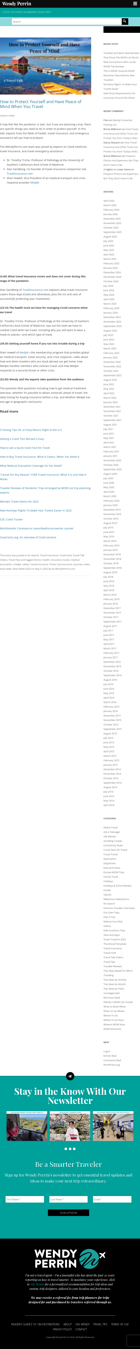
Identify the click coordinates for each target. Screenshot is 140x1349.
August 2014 (110, 787)
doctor (37, 559)
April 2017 (108, 644)
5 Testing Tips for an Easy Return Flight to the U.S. (31, 430)
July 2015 (108, 738)
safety (25, 564)
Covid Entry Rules (113, 845)
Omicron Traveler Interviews (119, 908)
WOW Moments (112, 1029)
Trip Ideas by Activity (114, 979)
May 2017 (108, 639)
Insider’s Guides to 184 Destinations (35, 1324)
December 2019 (112, 509)
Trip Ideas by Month (114, 984)
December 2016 (112, 661)
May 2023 (108, 344)
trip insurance (64, 564)
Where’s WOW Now (114, 1024)
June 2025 (108, 245)
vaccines (78, 564)
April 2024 (108, 299)
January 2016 (110, 711)
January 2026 (110, 214)
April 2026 (108, 200)
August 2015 (110, 733)
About (67, 1324)
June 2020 (108, 482)
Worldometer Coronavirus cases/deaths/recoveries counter (37, 528)
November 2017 (112, 612)
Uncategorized (111, 993)
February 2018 (111, 599)
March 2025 (109, 259)
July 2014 (108, 791)
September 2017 (112, 621)
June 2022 (108, 384)
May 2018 (108, 585)
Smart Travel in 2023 (114, 939)
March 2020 (109, 496)
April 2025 (108, 254)
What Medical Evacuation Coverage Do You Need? (31, 465)
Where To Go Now (113, 1020)
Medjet (34, 182)
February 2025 (111, 263)
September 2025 (112, 232)
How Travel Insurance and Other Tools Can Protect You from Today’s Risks (120, 133)
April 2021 (108, 442)
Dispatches (109, 863)
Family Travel (110, 876)
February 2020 (111, 500)
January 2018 (110, 603)
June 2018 (108, 581)
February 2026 (111, 209)
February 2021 (111, 451)
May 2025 (108, 250)
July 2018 (108, 576)
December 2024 (112, 272)
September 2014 (112, 782)
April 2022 (108, 393)
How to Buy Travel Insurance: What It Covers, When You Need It (39, 456)
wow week (6, 568)
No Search (33, 555)
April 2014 (108, 805)
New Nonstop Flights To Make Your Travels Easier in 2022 (36, 510)
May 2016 (108, 693)
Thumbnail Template (114, 944)
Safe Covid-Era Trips (114, 930)
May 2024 (108, 294)
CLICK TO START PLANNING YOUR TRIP (26, 12)
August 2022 (110, 379)
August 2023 (110, 330)
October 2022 (110, 371)
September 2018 (112, 567)
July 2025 (108, 241)
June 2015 (108, 742)
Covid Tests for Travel (115, 850)
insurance (56, 559)
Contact (81, 1329)
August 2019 (110, 523)
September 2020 (112, 469)
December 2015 (112, 715)
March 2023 (109, 348)
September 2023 (112, 326)
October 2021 (110, 415)
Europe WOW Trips (113, 872)
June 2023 (108, 339)
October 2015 (110, 724)
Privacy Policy (62, 1329)
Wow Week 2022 (22, 568)
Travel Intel (65, 555)
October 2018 (110, 563)
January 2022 (110, 402)
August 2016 (110, 679)
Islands (107, 894)
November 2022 (112, 366)
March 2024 (109, 303)
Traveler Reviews (112, 966)
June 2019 (108, 532)
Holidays (108, 881)
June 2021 (108, 433)
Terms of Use (120, 1324)
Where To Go (110, 1015)
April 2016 (108, 697)
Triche (52, 564)
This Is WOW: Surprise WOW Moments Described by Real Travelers (118, 75)
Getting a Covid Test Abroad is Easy (22, 439)
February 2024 (111, 308)
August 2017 (110, 626)
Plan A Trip (109, 917)
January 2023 (110, 357)
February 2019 (111, 545)
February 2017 (111, 653)
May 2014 (108, 800)
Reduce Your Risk (112, 921)
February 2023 (111, 353)
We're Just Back (111, 997)
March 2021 (109, 447)
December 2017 (112, 608)
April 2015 (108, 751)
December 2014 (112, 769)
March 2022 (109, 397)
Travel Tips (14, 559)
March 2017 (109, 648)
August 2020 (110, 473)
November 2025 (112, 223)
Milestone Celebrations (116, 899)
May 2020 (108, 487)
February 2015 (111, 760)
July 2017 (108, 630)
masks (66, 559)
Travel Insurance (49, 555)
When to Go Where (114, 1011)
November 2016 (112, 666)
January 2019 (110, 550)
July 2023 (108, 335)
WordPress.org (111, 1064)
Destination (109, 858)
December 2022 (112, 362)
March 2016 (109, 702)
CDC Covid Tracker (11, 519)
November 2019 (112, 514)
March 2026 (109, 205)
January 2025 (110, 268)
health (46, 559)
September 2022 (112, 375)
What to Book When (114, 1006)
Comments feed (112, 1060)
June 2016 (108, 688)
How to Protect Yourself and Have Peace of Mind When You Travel (40, 104)
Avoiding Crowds (112, 841)
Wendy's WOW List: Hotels (118, 1002)
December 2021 (112, 406)
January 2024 (110, 312)
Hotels (107, 890)
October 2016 (110, 670)
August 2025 (110, 236)
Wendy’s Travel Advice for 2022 (19, 501)
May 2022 (108, 388)
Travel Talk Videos (113, 957)
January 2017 (110, 657)
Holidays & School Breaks (117, 885)
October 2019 (110, 518)
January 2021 (110, 456)
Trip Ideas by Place (113, 988)
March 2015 (109, 756)
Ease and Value (111, 867)
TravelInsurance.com (20, 173)
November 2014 (112, 773)
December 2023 (112, 317)
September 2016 (112, 675)
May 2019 (108, 536)
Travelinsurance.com (35, 290)
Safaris (107, 926)
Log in (106, 1051)
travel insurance (39, 564)
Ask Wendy (109, 836)
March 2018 (109, 594)
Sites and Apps (111, 935)
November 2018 (112, 559)
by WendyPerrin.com (63, 568)
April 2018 (108, 590)
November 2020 (112, 460)
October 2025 (110, 227)
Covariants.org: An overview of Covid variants (28, 537)
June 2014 (108, 796)
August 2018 (110, 572)
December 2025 (112, 218)
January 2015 (110, 764)
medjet (17, 564)
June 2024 (108, 290)
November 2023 (112, 321)
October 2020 (110, 465)
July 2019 (108, 527)
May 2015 (108, 747)
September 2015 (112, 729)
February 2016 (111, 706)
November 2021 (112, 411)
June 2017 (108, 635)
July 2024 (108, 285)
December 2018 (112, 554)
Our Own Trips (111, 912)
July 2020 (108, 478)
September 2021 (112, 420)
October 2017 (110, 617)
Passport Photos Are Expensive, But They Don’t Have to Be (121, 160)
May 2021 (108, 438)
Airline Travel (110, 827)
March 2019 (109, 541)
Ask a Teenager (111, 832)
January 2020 (110, 505)
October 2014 (110, 778)
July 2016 (108, 684)
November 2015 (112, 720)
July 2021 (108, 429)
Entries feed (110, 1055)
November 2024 (112, 276)
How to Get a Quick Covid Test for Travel (25, 448)
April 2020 (108, 491)
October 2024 (110, 281)
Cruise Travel (110, 854)
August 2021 (110, 424)
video (87, 564)
